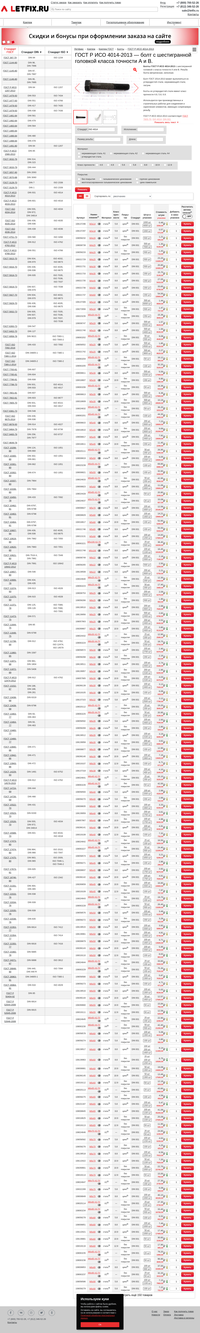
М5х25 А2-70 (94, 336)
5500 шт (147, 325)
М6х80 (93, 1218)
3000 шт (147, 595)
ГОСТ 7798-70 (10, 384)
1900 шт (147, 744)
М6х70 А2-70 (94, 1131)
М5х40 (93, 423)
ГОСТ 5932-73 (10, 311)
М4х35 (93, 274)
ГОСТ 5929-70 (10, 303)
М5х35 (93, 394)
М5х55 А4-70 (94, 464)
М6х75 (93, 1189)
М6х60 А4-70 (94, 1025)
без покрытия (88, 179)
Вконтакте (21, 1313)
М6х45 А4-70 (94, 847)
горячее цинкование (150, 179)
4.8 (112, 165)
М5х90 (93, 536)
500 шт (147, 238)
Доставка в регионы (184, 1318)
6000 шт (147, 304)
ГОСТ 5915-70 (10, 258)
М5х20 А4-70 (94, 315)
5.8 (134, 165)
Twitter (41, 1313)
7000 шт (147, 247)
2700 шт (147, 652)
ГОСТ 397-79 (10, 57)
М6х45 (93, 856)
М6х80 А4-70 (94, 1209)
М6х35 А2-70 (94, 705)
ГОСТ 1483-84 (10, 126)
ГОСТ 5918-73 (10, 275)
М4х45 (93, 281)
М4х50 (93, 288)
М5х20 (93, 323)
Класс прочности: (86, 165)
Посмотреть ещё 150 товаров (134, 1295)
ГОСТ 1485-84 (10, 131)
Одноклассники (52, 1313)
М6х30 (93, 650)
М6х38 (93, 771)
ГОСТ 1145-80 (10, 71)
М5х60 (93, 487)
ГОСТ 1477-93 (10, 100)
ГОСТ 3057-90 (10, 172)
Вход (163, 2)
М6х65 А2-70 (94, 1088)
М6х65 (93, 1097)
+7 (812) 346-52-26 (187, 6)
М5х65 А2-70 (94, 492)
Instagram (31, 1313)
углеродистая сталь (92, 156)
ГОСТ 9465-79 (10, 434)
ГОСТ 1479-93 (10, 110)
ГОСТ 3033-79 (10, 167)
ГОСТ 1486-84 (10, 136)
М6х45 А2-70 (94, 840)
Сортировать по (123, 196)
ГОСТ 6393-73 (10, 326)
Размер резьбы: (86, 139)
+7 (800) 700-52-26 (187, 2)
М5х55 (93, 472)
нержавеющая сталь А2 (126, 153)
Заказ (166, 1311)
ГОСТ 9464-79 (10, 429)
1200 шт (147, 538)
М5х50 (93, 458)
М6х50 (93, 913)
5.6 (123, 165)
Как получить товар (110, 2)
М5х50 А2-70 (94, 450)
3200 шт (147, 375)
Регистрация (167, 6)
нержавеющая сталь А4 (158, 153)
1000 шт (147, 222)
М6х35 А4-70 (94, 712)
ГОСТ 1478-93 (10, 105)
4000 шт (147, 225)
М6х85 (93, 1267)
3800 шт (147, 353)
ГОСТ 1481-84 (10, 115)
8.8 (145, 165)
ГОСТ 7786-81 (10, 379)
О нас (155, 1311)
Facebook (11, 1313)
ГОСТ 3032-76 (10, 159)
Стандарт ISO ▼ (58, 52)
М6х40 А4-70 (94, 783)
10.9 (157, 165)
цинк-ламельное (148, 182)
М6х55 (93, 977)
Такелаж (76, 22)
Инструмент (174, 22)
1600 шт (147, 509)
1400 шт (147, 517)
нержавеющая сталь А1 (94, 153)
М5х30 (93, 373)
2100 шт (147, 673)
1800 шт (147, 488)
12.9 (170, 165)
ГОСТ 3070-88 (10, 177)
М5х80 (93, 515)
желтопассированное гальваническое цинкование (107, 182)
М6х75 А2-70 (94, 1181)
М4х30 (93, 266)
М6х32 (93, 700)
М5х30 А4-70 (94, 364)
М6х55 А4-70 (94, 968)
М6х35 (93, 721)
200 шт (147, 274)
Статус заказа (58, 2)
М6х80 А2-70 (94, 1202)
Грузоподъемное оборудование (125, 22)
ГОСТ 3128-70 (10, 182)
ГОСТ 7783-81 (10, 369)
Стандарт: (83, 129)
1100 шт (147, 552)
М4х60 (93, 295)
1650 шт (147, 858)
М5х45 (93, 437)
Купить (187, 224)
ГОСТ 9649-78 (10, 442)
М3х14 (93, 224)
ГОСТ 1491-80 (10, 146)
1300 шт (147, 978)
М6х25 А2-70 (94, 577)
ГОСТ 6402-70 (10, 331)
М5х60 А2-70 (94, 478)
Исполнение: (130, 129)
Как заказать (75, 2)
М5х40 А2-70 (94, 407)
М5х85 (93, 529)
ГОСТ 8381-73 (10, 411)
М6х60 (93, 1033)
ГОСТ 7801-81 (10, 393)
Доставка (179, 1314)
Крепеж (27, 22)
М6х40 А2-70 (94, 776)
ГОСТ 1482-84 (10, 120)
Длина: (132, 139)
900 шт (147, 1269)
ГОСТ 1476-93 (10, 95)
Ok (99, 1324)
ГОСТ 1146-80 (10, 79)
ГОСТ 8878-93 (10, 424)
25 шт (147, 501)
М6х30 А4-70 (94, 641)
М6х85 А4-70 (94, 1259)
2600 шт (147, 424)
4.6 (101, 165)
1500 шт (147, 793)
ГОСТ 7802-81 (10, 398)
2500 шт (147, 701)
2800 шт (147, 396)
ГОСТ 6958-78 (10, 336)
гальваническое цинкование (117, 179)
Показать (82, 189)
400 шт (147, 772)
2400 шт (147, 438)
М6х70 (93, 1139)
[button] (4, 42)
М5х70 (93, 508)
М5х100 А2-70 (94, 542)
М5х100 (92, 551)
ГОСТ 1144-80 (10, 62)
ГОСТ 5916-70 (10, 267)
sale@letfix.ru (190, 10)
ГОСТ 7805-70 (10, 403)
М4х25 (93, 245)
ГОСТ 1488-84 (10, 141)
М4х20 (93, 238)
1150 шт (147, 1141)
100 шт (147, 366)
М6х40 (93, 792)
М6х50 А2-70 (94, 897)
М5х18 (93, 302)
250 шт (147, 316)
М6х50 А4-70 (94, 904)
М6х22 (93, 558)
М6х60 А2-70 (94, 1018)
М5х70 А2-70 (94, 499)
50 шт (147, 336)
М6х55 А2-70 (94, 961)
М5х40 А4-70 (94, 414)
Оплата (167, 1314)
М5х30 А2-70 (94, 357)
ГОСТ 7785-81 (10, 374)
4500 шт (147, 346)
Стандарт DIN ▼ (31, 52)
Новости (156, 1314)
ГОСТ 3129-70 (10, 187)
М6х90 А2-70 (94, 1273)
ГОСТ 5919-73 (10, 287)
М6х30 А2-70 (94, 634)
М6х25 (93, 593)
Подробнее (99, 223)
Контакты (193, 14)
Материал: (83, 149)
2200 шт (147, 460)
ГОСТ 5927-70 (10, 295)
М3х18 (93, 231)
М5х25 (93, 345)
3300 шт (147, 559)
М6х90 (93, 1281)
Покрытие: (83, 174)
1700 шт (147, 815)
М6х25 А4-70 (94, 585)
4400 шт (147, 332)
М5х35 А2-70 (94, 386)
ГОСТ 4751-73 (10, 237)
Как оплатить (90, 2)
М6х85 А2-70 (94, 1252)
